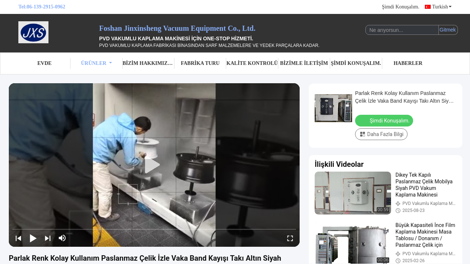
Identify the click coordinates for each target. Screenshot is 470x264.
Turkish (442, 7)
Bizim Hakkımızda (148, 63)
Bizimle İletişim (304, 63)
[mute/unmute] (62, 237)
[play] (154, 165)
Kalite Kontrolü (252, 63)
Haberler (408, 63)
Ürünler (96, 63)
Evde (44, 63)
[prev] (18, 237)
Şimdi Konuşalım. (400, 7)
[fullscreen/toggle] (290, 237)
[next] (47, 237)
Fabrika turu (200, 63)
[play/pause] (33, 237)
